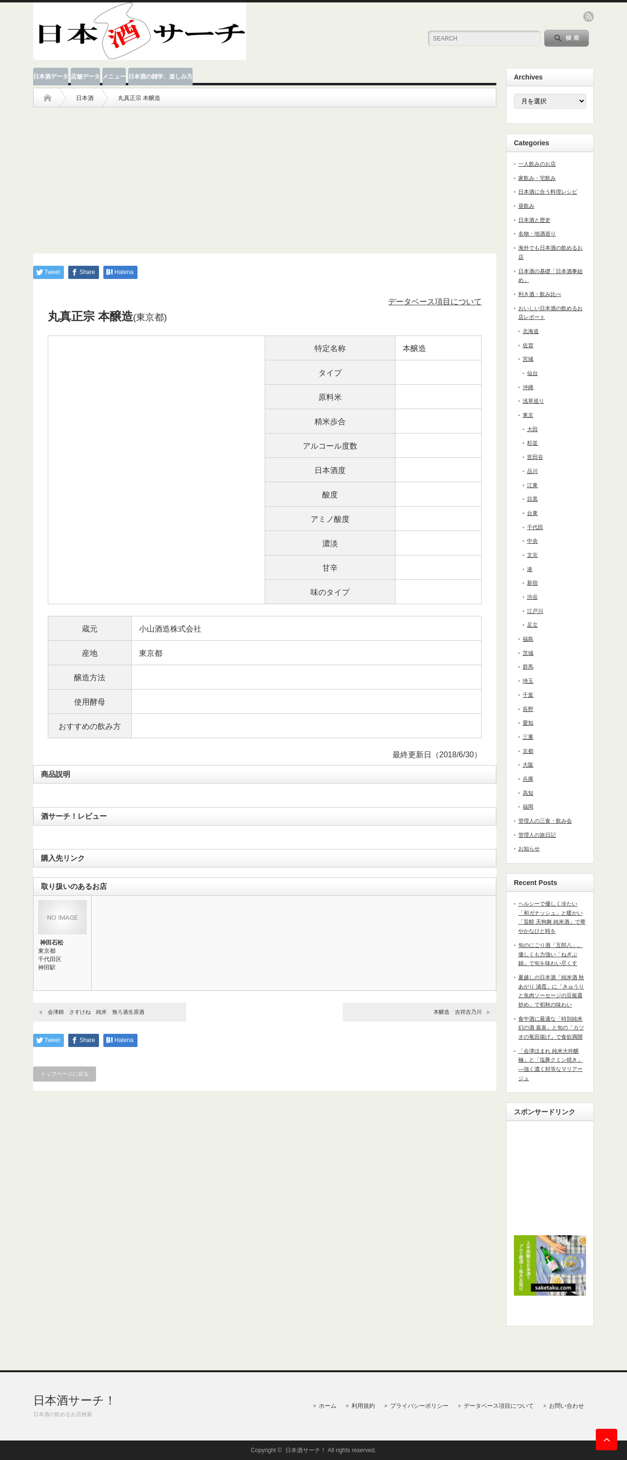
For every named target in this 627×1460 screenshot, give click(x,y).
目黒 (532, 499)
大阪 (528, 765)
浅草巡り (533, 401)
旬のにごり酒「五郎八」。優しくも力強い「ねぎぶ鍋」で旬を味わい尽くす (550, 954)
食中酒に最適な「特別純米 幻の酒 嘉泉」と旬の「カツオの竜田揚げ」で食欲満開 (551, 1028)
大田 (532, 429)
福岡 (528, 806)
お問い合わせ (566, 1405)
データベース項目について (435, 301)
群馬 (528, 667)
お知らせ (529, 848)
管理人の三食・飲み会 (545, 821)
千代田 (535, 527)
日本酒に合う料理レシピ (547, 192)
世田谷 (535, 457)
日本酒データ (50, 76)
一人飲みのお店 (537, 164)
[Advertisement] (264, 175)
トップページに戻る (64, 1074)
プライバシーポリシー (419, 1405)
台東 (532, 513)
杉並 (532, 443)
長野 (528, 709)
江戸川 (535, 611)
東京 (528, 415)
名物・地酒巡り (537, 234)
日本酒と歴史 (534, 220)
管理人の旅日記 (537, 835)
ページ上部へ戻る (606, 1439)
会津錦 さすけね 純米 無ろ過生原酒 (96, 1012)
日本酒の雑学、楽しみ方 (160, 76)
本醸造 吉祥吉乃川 (457, 1012)
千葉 (528, 695)
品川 (532, 471)
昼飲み (526, 206)
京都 (528, 751)
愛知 (528, 723)
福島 (528, 639)
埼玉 (528, 681)
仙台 (532, 373)
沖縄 (528, 387)
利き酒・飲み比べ (539, 294)
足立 (532, 625)
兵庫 (528, 779)
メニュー (114, 76)
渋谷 (532, 597)
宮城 (528, 359)
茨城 (528, 653)
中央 (532, 541)
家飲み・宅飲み (537, 178)
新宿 (532, 583)
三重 (528, 737)
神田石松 (51, 942)
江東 (532, 485)
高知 (528, 793)
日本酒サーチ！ (74, 1400)
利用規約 (363, 1405)
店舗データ (85, 76)
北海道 (531, 331)
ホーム (327, 1405)
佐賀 (528, 345)
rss (588, 16)
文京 (532, 555)
